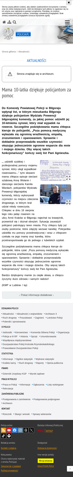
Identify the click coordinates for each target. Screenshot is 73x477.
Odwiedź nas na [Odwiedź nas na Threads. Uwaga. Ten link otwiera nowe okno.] (25, 430)
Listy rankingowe (55, 384)
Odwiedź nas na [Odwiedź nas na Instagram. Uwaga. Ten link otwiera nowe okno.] (20, 430)
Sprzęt (34, 336)
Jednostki (7, 332)
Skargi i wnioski (22, 414)
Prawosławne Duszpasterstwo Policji (20, 348)
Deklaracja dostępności (47, 448)
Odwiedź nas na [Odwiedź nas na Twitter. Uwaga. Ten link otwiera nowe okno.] (31, 430)
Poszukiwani (26, 317)
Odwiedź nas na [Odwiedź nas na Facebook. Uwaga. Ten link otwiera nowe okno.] (14, 430)
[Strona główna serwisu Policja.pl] (4, 22)
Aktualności (23, 51)
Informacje (8, 359)
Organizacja (63, 332)
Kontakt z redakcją (8, 448)
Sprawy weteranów (42, 414)
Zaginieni (39, 317)
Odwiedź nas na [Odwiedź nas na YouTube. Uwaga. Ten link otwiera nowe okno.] (9, 430)
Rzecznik (7, 414)
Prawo (5, 368)
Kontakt (6, 408)
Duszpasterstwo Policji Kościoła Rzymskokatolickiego (28, 344)
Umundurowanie (48, 336)
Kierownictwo (21, 332)
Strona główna (9, 51)
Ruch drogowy (10, 317)
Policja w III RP (10, 336)
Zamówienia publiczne (13, 393)
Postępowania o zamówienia (16, 399)
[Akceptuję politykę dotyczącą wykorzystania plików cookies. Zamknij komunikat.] (68, 2)
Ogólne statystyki (24, 359)
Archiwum (7, 403)
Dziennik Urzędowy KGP (15, 373)
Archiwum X (51, 314)
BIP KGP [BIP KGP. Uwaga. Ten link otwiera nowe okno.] (49, 430)
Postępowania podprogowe (46, 399)
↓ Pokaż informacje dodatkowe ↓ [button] (36, 295)
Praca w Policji (9, 379)
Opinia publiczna (55, 363)
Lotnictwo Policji (55, 317)
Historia (24, 336)
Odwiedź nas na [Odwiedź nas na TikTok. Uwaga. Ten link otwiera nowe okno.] (3, 435)
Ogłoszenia (38, 384)
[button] (67, 22)
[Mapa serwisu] (9, 22)
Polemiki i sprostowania (14, 321)
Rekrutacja (8, 388)
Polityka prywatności (9, 470)
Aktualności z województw (29, 314)
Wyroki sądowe (37, 373)
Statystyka (7, 353)
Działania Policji (10, 308)
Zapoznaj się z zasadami (11, 466)
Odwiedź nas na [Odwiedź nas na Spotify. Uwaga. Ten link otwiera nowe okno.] (9, 435)
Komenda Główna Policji (43, 332)
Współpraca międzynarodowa (17, 340)
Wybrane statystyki (45, 359)
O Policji (6, 327)
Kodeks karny (9, 363)
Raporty (40, 363)
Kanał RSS (3, 430)
